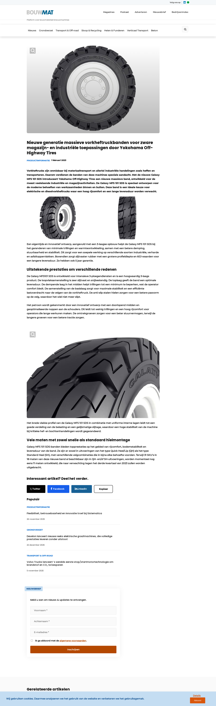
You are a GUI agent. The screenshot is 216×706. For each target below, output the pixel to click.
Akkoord (205, 701)
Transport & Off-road (69, 22)
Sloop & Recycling (96, 22)
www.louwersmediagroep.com (172, 680)
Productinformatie (38, 137)
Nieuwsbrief (164, 11)
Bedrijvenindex (182, 11)
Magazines (119, 11)
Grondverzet (47, 22)
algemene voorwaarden (165, 197)
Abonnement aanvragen (80, 613)
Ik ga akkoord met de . (165, 195)
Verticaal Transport (146, 22)
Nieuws (31, 22)
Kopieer (104, 467)
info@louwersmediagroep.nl (171, 620)
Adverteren (148, 11)
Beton (164, 22)
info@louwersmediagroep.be (171, 665)
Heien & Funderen (121, 22)
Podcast (134, 11)
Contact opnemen (77, 607)
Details (191, 701)
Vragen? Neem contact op (165, 569)
